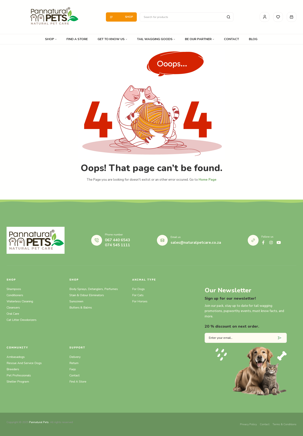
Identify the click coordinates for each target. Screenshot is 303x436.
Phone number (114, 234)
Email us (176, 237)
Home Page (207, 179)
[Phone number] (96, 240)
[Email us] (162, 240)
